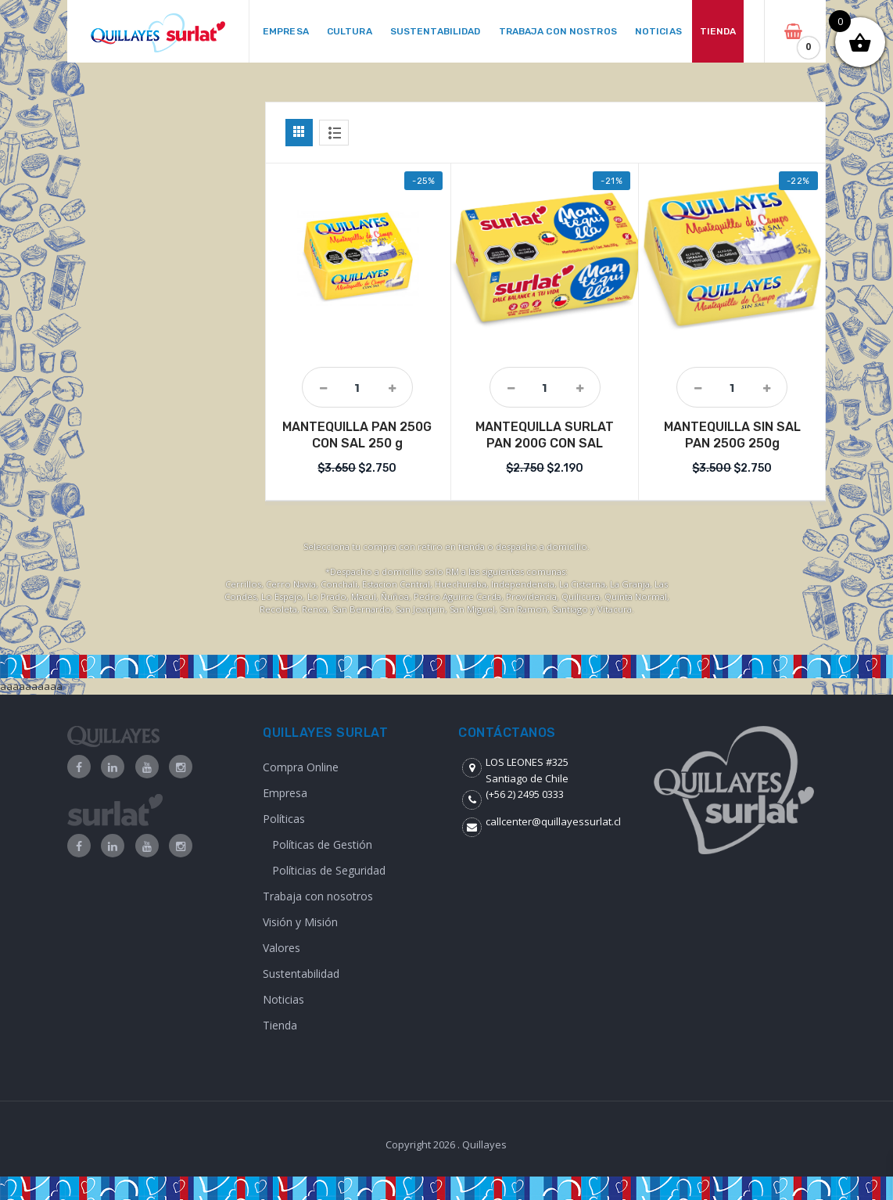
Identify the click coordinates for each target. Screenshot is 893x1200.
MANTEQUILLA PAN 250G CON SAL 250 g (357, 435)
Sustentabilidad (301, 973)
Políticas (284, 818)
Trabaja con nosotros (318, 896)
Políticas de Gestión (322, 844)
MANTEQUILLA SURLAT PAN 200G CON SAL (544, 435)
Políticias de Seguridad (329, 870)
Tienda (280, 1025)
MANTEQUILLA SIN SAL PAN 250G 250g (732, 435)
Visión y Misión (300, 921)
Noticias (283, 999)
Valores (281, 947)
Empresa (285, 792)
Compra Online (301, 767)
